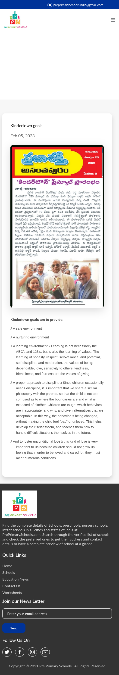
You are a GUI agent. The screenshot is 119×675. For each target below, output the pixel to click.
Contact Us (11, 586)
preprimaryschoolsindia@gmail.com (75, 5)
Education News (15, 579)
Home (7, 565)
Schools (8, 572)
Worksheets (12, 592)
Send (14, 628)
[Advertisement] (59, 64)
